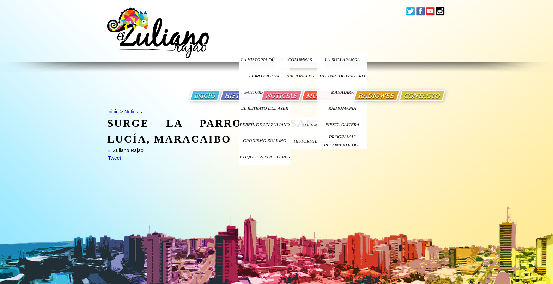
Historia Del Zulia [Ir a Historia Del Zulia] (316, 141)
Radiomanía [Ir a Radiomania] (342, 108)
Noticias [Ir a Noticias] (133, 111)
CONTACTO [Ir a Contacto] (422, 95)
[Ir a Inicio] (158, 38)
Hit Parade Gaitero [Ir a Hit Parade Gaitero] (342, 75)
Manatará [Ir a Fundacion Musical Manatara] (342, 92)
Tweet (114, 158)
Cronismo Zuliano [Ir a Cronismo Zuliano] (264, 140)
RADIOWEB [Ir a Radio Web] (377, 95)
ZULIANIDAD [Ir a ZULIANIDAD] (315, 124)
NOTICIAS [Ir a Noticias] (281, 95)
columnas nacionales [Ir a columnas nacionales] (300, 62)
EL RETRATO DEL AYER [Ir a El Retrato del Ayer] (264, 108)
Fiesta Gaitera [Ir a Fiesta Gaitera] (342, 124)
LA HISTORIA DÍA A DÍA (264, 59)
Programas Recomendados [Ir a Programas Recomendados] (342, 140)
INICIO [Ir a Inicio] (205, 95)
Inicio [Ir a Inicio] (113, 111)
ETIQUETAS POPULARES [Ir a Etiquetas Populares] (264, 156)
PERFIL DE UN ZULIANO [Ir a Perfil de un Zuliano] (264, 124)
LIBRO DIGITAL (264, 75)
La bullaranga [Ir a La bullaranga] (342, 59)
